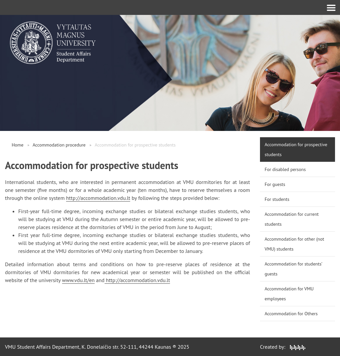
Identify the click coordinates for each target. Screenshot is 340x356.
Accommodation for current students (292, 219)
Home (17, 145)
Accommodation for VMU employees (289, 294)
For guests (275, 184)
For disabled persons (285, 169)
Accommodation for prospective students (296, 149)
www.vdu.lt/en (78, 280)
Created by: (282, 346)
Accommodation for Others (291, 314)
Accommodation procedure (59, 145)
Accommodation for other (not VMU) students (294, 244)
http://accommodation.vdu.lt (98, 198)
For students (277, 199)
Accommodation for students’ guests (293, 269)
